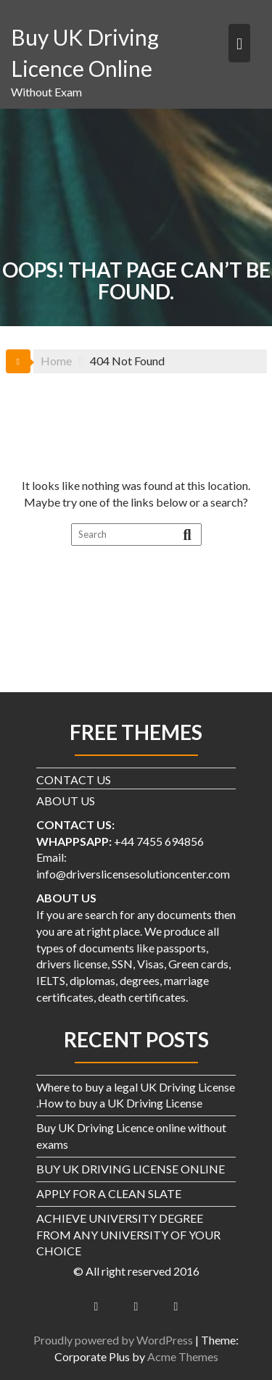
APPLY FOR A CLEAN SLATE (108, 1193)
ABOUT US (65, 800)
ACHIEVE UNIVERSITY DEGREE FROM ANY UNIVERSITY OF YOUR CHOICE (128, 1234)
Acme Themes (182, 1356)
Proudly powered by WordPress (114, 1340)
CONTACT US (73, 779)
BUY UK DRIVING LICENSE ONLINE (130, 1169)
